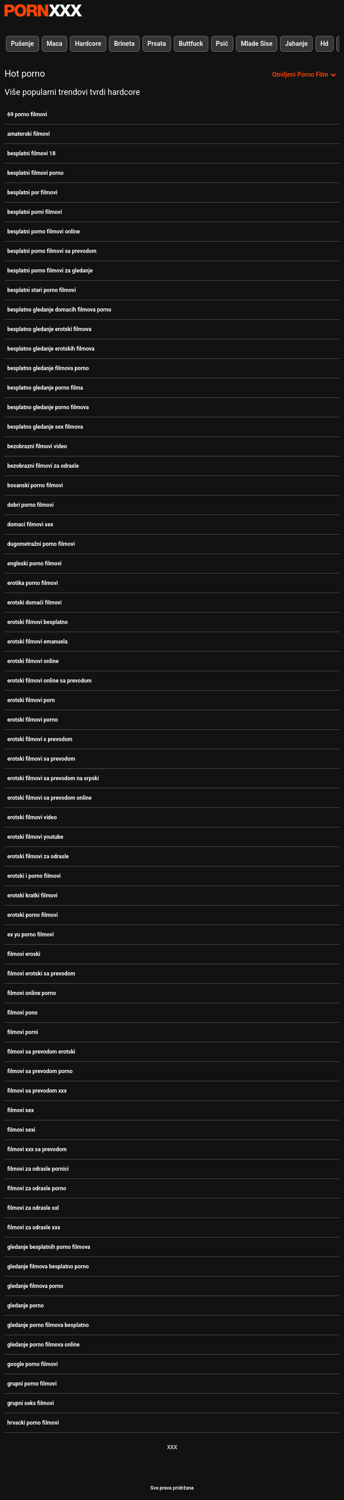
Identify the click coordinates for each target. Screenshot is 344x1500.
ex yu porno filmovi (30, 934)
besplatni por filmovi (32, 192)
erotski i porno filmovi (34, 876)
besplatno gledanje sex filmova (45, 427)
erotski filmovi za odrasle (38, 856)
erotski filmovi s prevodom (39, 739)
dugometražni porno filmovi (41, 544)
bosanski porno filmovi (35, 485)
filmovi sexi (21, 1130)
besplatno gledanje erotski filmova (49, 329)
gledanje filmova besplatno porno (48, 1266)
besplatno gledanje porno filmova (48, 407)
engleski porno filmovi (34, 563)
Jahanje (296, 43)
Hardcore (88, 43)
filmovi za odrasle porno (36, 1188)
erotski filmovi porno (32, 720)
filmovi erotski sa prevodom (41, 973)
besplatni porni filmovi (34, 212)
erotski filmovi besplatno (37, 622)
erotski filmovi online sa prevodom (49, 681)
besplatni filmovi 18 (31, 153)
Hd (324, 43)
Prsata (156, 43)
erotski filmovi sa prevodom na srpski (53, 778)
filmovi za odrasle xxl (33, 1208)
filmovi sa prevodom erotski (41, 1052)
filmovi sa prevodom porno (40, 1071)
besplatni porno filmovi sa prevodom (52, 251)
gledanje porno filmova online (43, 1345)
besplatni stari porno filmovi (41, 290)
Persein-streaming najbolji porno (43, 10)
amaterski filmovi (28, 134)
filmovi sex (20, 1110)
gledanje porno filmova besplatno (48, 1325)
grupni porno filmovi (32, 1384)
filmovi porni (22, 1032)
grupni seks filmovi (30, 1403)
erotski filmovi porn (31, 700)
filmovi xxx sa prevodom (37, 1149)
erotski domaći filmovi (34, 602)
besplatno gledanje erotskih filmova (50, 349)
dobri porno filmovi (30, 505)
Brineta (124, 43)
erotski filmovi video (32, 817)
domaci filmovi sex (30, 524)
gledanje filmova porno (35, 1286)
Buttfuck (191, 43)
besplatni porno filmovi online (43, 231)
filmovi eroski (23, 954)
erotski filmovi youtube (35, 837)
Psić (222, 43)
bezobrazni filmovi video (37, 446)
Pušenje (22, 43)
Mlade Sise (256, 43)
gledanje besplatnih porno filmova (48, 1247)
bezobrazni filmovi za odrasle (43, 466)
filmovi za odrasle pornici (38, 1169)
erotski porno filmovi (32, 915)
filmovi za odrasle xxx (33, 1227)
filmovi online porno (31, 993)
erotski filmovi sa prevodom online (49, 798)
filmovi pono (22, 1013)
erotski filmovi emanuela (37, 642)
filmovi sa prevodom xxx (37, 1091)
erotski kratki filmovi (32, 895)
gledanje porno (25, 1305)
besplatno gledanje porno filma (45, 388)
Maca (55, 43)
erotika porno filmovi (32, 583)
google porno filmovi (32, 1364)
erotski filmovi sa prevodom (41, 759)
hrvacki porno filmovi (33, 1423)
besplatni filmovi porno (35, 173)
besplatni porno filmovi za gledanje (50, 270)
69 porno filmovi (27, 114)
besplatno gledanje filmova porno (48, 368)
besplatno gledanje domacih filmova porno (59, 310)
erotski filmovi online (33, 661)
